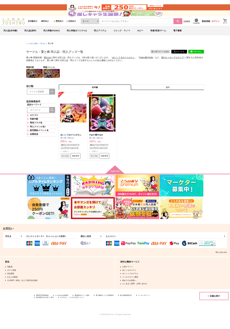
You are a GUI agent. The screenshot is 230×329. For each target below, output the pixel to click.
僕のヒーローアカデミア (172, 63)
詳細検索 (186, 27)
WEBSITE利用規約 (43, 304)
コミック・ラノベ (121, 36)
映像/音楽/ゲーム (158, 36)
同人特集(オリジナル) (77, 36)
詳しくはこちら (221, 260)
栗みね (47, 63)
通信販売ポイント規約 (89, 304)
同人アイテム (100, 36)
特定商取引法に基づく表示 (67, 306)
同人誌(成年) (30, 36)
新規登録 (206, 27)
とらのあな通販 (32, 49)
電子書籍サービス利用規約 (114, 304)
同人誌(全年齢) (10, 36)
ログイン (215, 27)
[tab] (168, 94)
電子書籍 (177, 36)
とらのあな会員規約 (65, 304)
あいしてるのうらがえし (123, 63)
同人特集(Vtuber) (51, 36)
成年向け (45, 27)
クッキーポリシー (43, 306)
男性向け (58, 27)
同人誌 (44, 49)
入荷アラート (158, 57)
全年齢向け (32, 27)
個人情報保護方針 (139, 304)
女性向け (71, 27)
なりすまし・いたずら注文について (98, 306)
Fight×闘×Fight (146, 63)
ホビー (140, 36)
